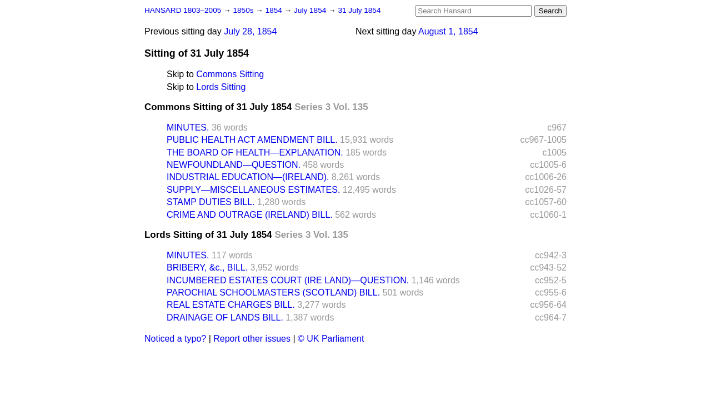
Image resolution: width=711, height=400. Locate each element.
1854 (275, 10)
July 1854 (311, 10)
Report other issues (252, 338)
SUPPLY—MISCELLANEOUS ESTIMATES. (253, 189)
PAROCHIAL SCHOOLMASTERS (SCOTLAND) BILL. (273, 292)
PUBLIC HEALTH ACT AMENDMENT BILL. (252, 139)
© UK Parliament (331, 338)
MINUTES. (188, 127)
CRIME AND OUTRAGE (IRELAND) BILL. (250, 214)
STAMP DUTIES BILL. (211, 202)
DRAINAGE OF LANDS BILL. (225, 317)
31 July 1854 (359, 10)
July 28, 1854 (250, 31)
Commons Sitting (230, 74)
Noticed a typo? (175, 338)
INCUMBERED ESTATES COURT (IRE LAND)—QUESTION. (288, 280)
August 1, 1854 (448, 31)
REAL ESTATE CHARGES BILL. (231, 304)
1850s (244, 10)
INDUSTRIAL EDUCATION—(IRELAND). (248, 177)
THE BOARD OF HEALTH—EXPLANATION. (255, 152)
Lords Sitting (221, 87)
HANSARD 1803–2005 (182, 10)
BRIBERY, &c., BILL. (207, 267)
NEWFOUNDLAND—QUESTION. (234, 164)
